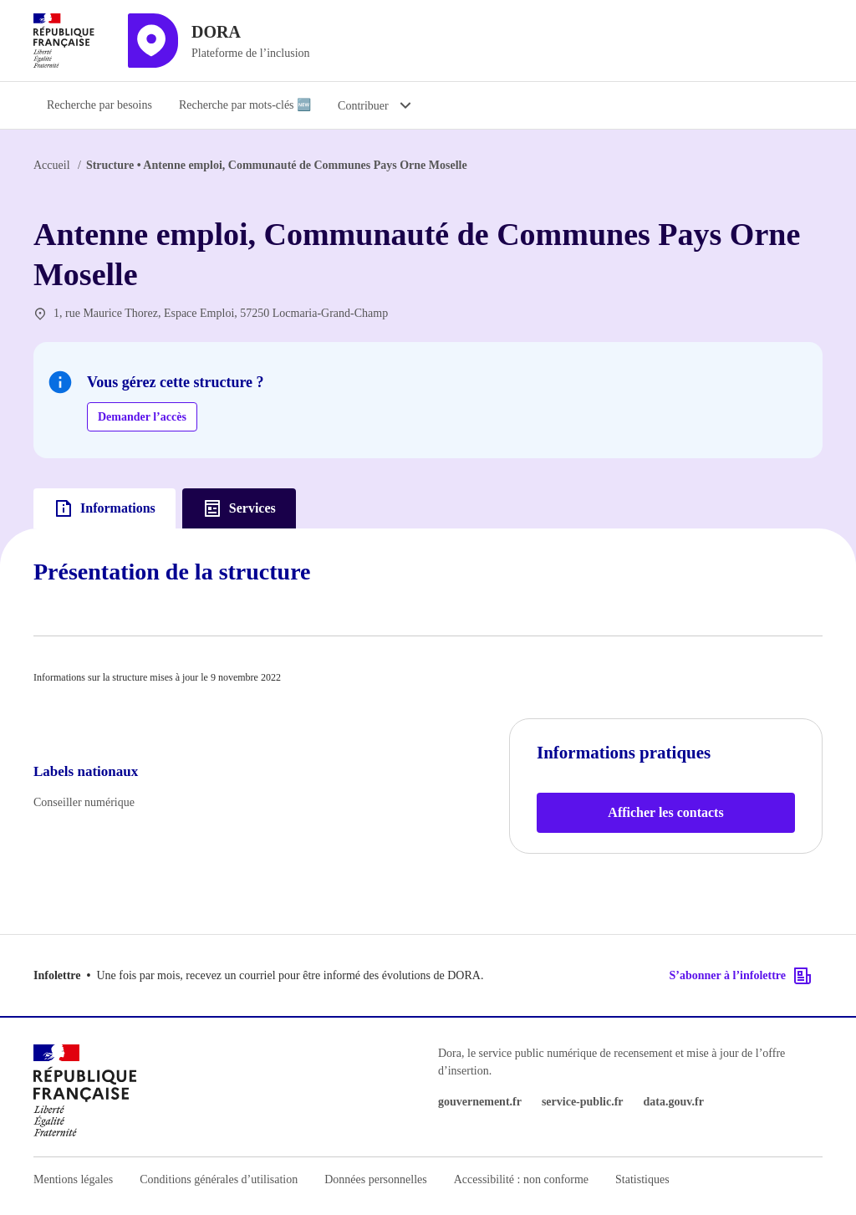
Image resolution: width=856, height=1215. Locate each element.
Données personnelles (375, 1179)
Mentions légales (73, 1179)
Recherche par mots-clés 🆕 (245, 105)
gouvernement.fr (480, 1101)
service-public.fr (583, 1101)
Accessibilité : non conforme (521, 1179)
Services (239, 508)
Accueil (51, 165)
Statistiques (642, 1179)
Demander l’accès (142, 417)
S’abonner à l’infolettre (741, 976)
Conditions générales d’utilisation (219, 1179)
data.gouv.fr (674, 1101)
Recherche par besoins (99, 105)
